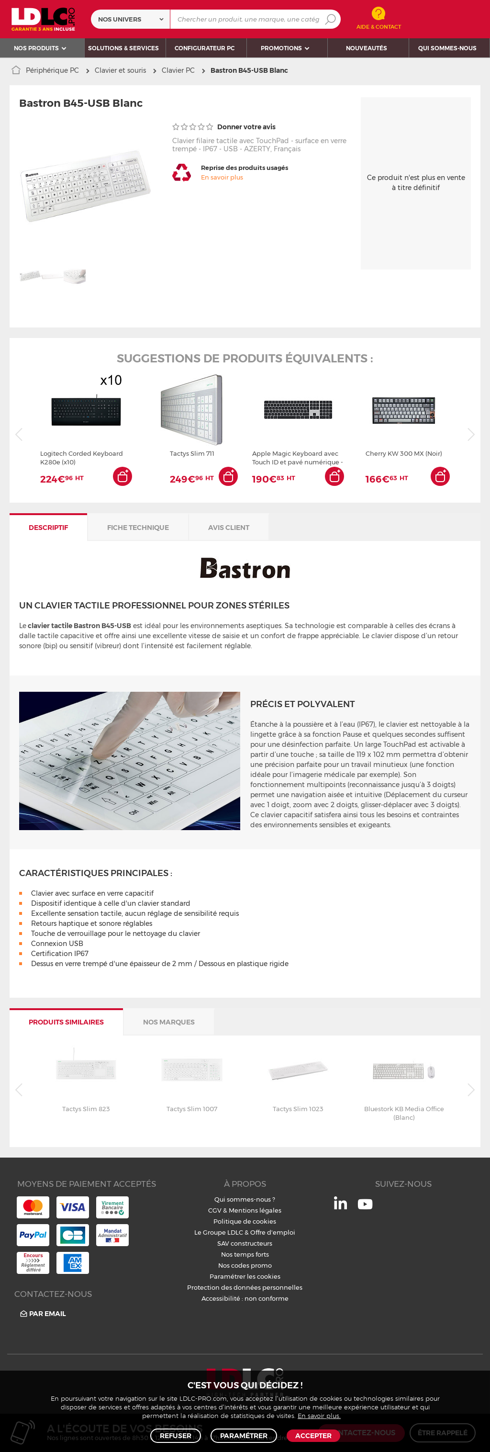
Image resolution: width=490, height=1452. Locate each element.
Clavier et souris (120, 70)
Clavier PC (178, 70)
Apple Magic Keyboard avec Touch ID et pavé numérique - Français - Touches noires (297, 458)
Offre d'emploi (272, 1232)
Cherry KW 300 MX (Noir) (404, 453)
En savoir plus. (319, 1416)
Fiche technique (138, 527)
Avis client (228, 527)
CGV (215, 1210)
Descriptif (48, 527)
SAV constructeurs (244, 1243)
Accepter (313, 1435)
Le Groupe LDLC (218, 1232)
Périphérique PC (52, 70)
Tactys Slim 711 (192, 453)
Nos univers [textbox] (119, 19)
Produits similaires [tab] (66, 1022)
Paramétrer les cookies (245, 1276)
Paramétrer (243, 1435)
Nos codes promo (245, 1265)
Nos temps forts (245, 1254)
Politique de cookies (244, 1221)
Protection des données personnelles (244, 1287)
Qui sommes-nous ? (244, 1199)
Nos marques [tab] (169, 1022)
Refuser (175, 1435)
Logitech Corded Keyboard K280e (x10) (81, 458)
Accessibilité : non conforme (245, 1298)
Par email (42, 1314)
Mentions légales (255, 1210)
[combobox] (130, 19)
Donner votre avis (224, 127)
